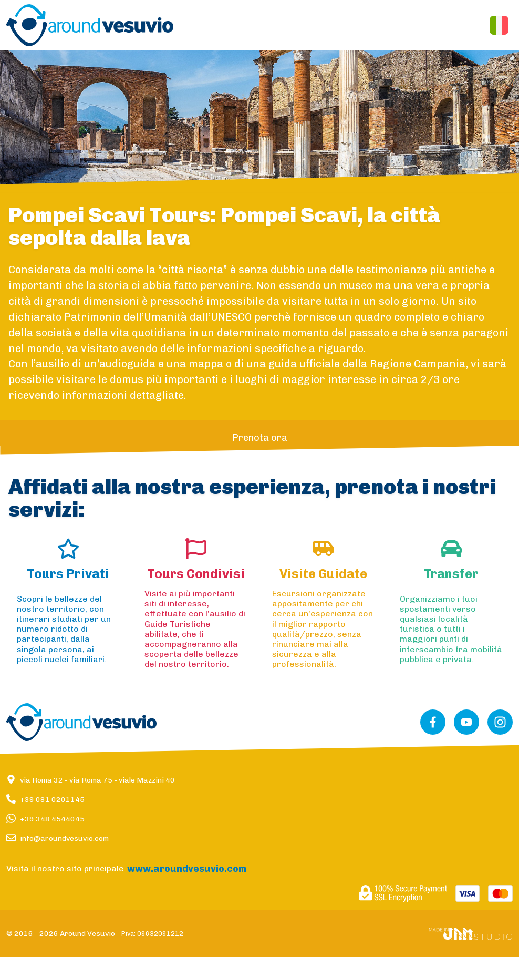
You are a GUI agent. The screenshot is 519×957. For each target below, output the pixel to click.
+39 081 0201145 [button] (52, 799)
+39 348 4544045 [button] (52, 819)
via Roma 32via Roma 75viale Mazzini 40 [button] (97, 780)
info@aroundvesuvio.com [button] (64, 838)
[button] (89, 25)
